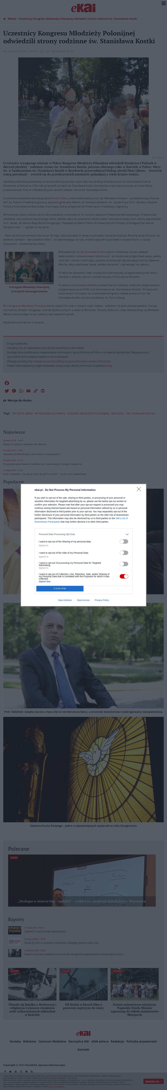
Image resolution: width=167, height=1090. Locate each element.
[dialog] (83, 545)
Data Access (83, 600)
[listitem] (83, 534)
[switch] (124, 541)
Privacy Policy (102, 600)
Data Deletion (65, 600)
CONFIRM (60, 588)
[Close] (140, 490)
